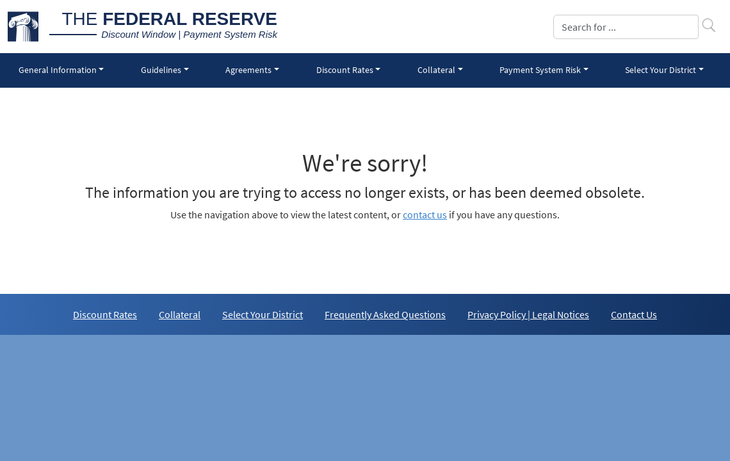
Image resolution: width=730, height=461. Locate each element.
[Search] (626, 27)
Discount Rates (105, 314)
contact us (425, 214)
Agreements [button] (248, 70)
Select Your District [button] (660, 70)
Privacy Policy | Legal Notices (528, 314)
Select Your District (262, 314)
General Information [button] (58, 70)
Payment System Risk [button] (540, 70)
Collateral (179, 314)
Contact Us (634, 314)
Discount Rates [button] (344, 70)
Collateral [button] (436, 70)
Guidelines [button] (161, 70)
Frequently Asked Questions (385, 314)
